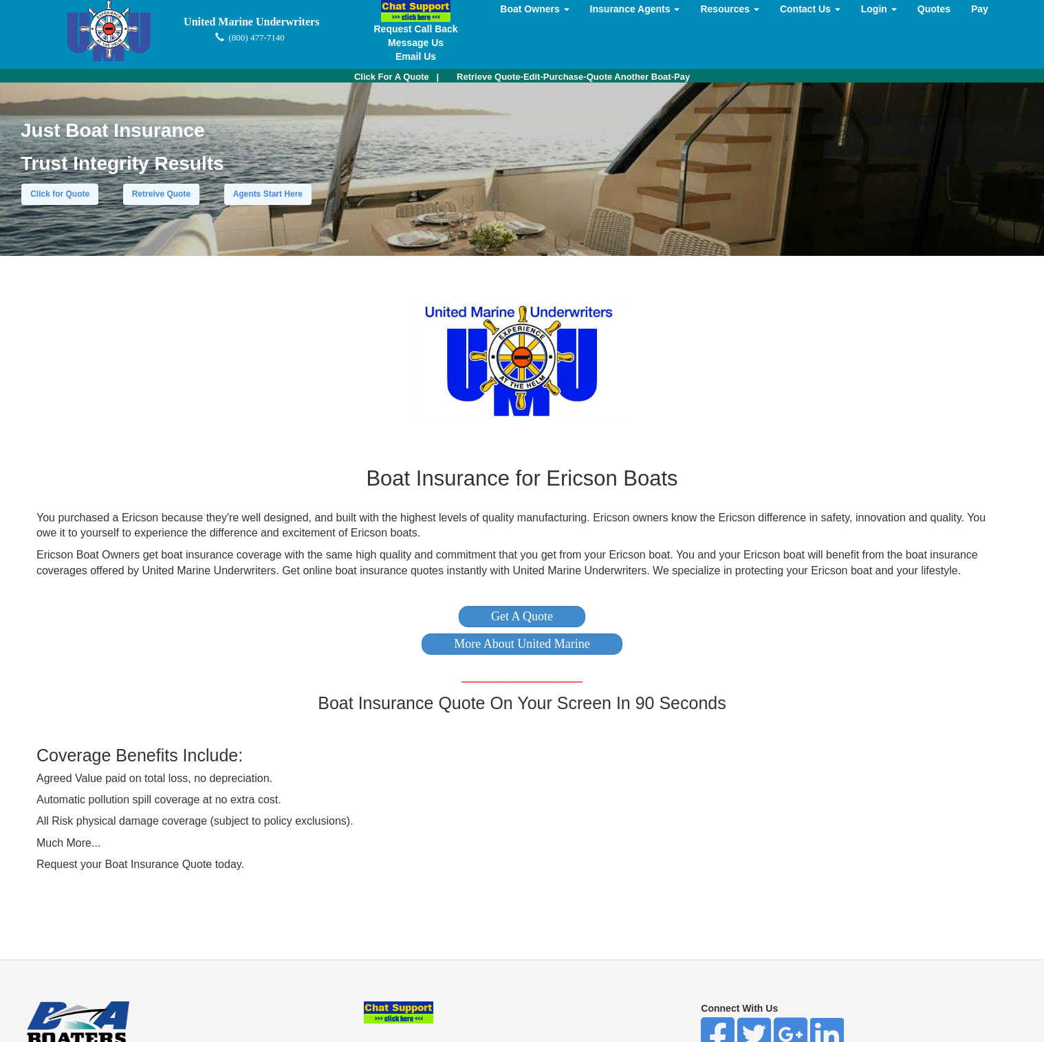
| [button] (396, 77)
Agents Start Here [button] (268, 194)
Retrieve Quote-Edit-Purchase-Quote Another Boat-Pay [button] (573, 77)
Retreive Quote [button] (161, 194)
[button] (522, 616)
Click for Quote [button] (59, 194)
